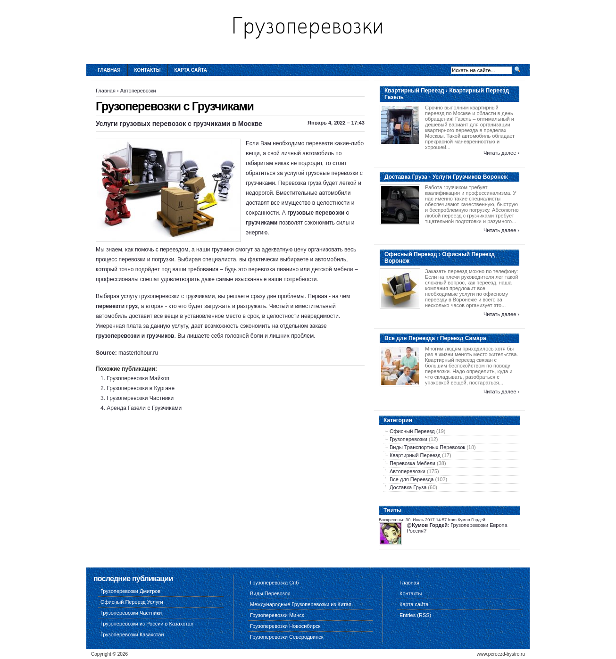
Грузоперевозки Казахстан (132, 634)
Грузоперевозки (408, 439)
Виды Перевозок (270, 593)
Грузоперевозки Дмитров (130, 591)
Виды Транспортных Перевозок (427, 447)
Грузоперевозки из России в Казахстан (146, 623)
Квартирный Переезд (415, 455)
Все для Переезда (411, 479)
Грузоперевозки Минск (277, 615)
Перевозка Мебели (412, 463)
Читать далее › (501, 153)
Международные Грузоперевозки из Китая (300, 604)
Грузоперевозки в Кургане (141, 388)
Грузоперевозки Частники (140, 398)
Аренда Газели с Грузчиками (144, 408)
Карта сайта (191, 70)
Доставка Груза (408, 487)
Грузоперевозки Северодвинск (287, 637)
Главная (109, 70)
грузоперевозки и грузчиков (135, 336)
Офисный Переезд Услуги (131, 602)
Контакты (147, 70)
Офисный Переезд (412, 431)
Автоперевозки (138, 90)
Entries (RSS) (415, 615)
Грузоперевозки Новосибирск (285, 626)
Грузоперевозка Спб (274, 582)
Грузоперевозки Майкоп (138, 378)
